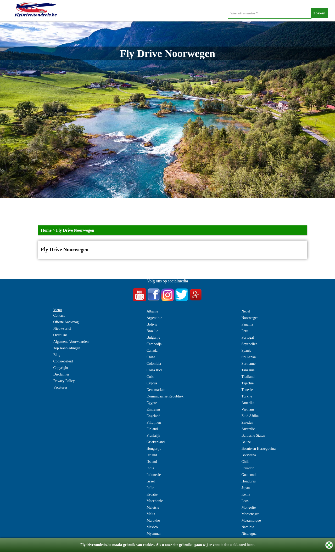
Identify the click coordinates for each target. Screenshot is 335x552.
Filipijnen (154, 422)
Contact (59, 315)
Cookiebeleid (63, 361)
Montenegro (250, 514)
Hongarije (154, 449)
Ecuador (247, 468)
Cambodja (154, 344)
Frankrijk (153, 435)
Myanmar (154, 534)
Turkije (246, 396)
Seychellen (249, 344)
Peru (244, 331)
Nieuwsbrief (62, 329)
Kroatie (152, 494)
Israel (151, 481)
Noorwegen (249, 318)
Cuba (150, 377)
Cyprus (152, 383)
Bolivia (152, 324)
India (150, 468)
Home (46, 230)
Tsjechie (247, 383)
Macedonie (155, 501)
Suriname (248, 364)
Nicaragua (248, 534)
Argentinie (154, 318)
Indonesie (154, 475)
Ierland (152, 455)
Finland (152, 429)
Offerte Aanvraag (66, 322)
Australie (248, 429)
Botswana (248, 455)
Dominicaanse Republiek (165, 396)
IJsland (152, 462)
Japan (245, 488)
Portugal (247, 337)
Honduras (248, 481)
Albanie (152, 311)
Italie (150, 488)
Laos (244, 501)
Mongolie (248, 507)
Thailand (247, 377)
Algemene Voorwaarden (70, 342)
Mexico (152, 527)
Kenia (245, 494)
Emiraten (153, 409)
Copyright (60, 368)
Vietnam (247, 409)
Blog (56, 355)
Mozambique (251, 520)
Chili (245, 462)
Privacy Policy (64, 381)
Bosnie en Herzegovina (258, 449)
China (151, 357)
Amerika (247, 403)
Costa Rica (155, 370)
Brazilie (152, 331)
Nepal (245, 311)
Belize (246, 442)
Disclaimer (61, 374)
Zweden (247, 422)
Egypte (152, 403)
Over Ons (60, 335)
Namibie (247, 527)
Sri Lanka (248, 357)
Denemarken (156, 390)
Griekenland (156, 442)
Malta (151, 514)
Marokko (153, 520)
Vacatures (60, 387)
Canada (152, 350)
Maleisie (153, 507)
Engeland (153, 416)
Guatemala (249, 475)
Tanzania (247, 370)
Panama (247, 324)
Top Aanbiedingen (66, 348)
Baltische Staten (253, 435)
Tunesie (247, 390)
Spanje (246, 350)
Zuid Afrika (250, 416)
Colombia (154, 364)
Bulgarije (153, 337)
